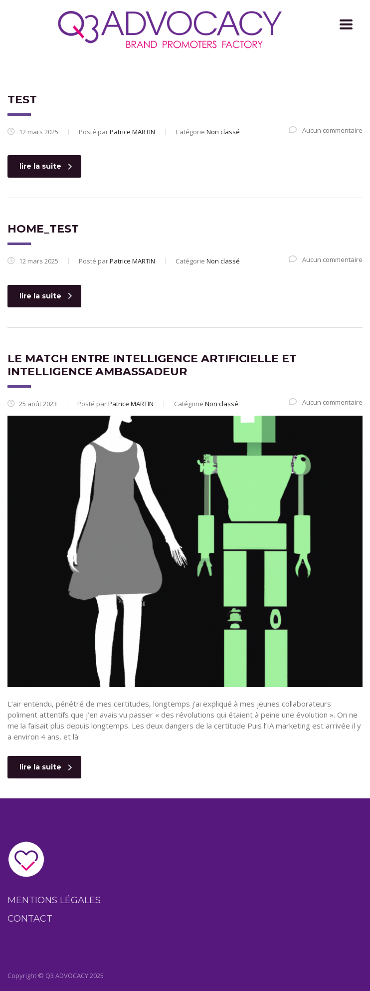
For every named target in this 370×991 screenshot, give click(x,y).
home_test (43, 229)
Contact (29, 919)
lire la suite (45, 166)
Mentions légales (54, 900)
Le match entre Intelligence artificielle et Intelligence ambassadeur (152, 365)
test (22, 99)
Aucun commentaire (326, 130)
